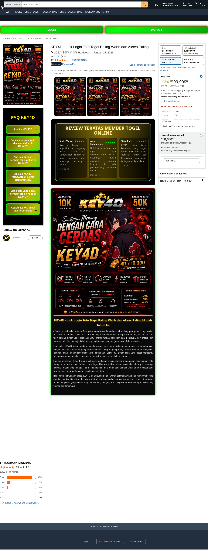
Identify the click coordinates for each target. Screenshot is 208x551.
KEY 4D (14, 39)
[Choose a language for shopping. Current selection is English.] (85, 541)
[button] (6, 12)
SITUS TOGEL (31, 12)
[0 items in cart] (200, 4)
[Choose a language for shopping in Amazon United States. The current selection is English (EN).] (154, 4)
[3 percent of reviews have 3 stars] (21, 487)
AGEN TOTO (38, 39)
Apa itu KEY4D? (23, 129)
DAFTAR (156, 29)
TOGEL (18, 12)
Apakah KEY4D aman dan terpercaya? (23, 209)
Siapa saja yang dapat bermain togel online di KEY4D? (23, 194)
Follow (35, 238)
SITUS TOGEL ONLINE (71, 12)
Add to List (170, 161)
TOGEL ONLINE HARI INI (97, 12)
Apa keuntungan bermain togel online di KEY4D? (23, 160)
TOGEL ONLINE (49, 12)
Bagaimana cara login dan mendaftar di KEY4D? (23, 143)
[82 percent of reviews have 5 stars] (21, 477)
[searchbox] (81, 4)
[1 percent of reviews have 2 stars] (21, 492)
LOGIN (51, 29)
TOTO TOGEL (24, 39)
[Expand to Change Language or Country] (94, 541)
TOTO (176, 115)
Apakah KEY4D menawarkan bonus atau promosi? (23, 177)
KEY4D (5, 39)
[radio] (170, 50)
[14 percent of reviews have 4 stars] (21, 482)
